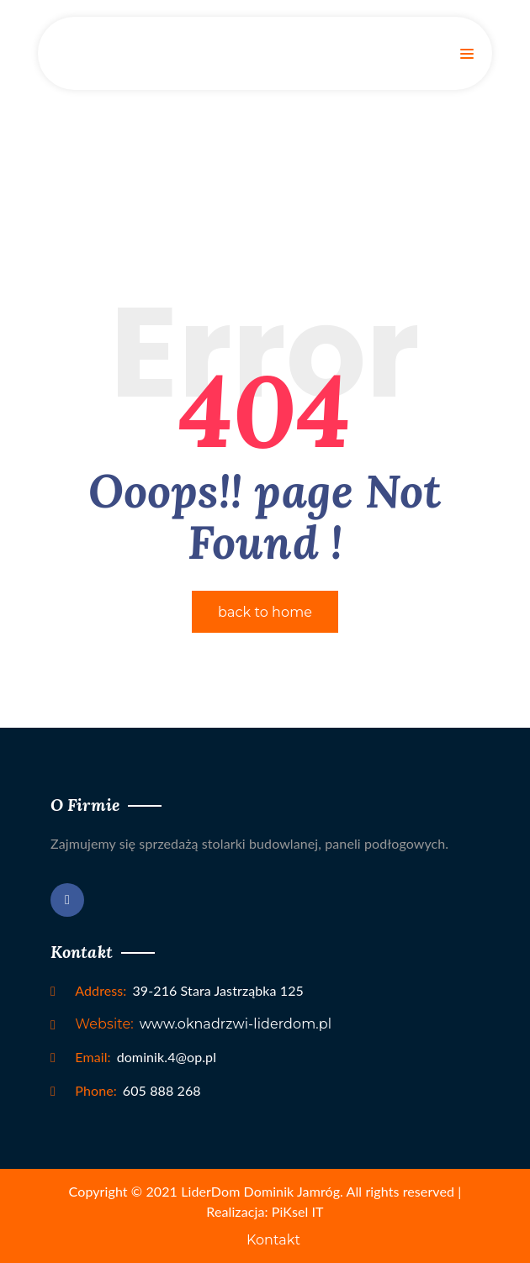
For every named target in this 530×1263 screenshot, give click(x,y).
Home (265, 143)
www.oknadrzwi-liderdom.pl (203, 1024)
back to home (265, 612)
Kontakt (273, 1240)
